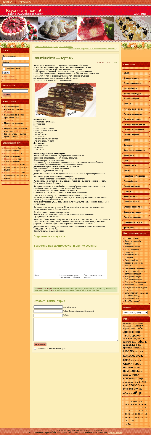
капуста (127, 342)
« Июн (128, 424)
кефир (126, 345)
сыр (126, 385)
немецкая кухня (90, 288)
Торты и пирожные (41, 290)
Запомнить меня (13, 69)
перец (137, 363)
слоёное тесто (129, 382)
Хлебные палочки (132, 247)
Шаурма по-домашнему (135, 268)
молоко (139, 351)
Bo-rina (114, 62)
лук (140, 348)
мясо (126, 359)
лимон (78, 290)
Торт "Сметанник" (132, 301)
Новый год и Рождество (106, 288)
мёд (132, 360)
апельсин (58, 290)
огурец (138, 360)
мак (144, 348)
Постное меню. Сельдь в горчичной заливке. (54, 47)
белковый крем (129, 326)
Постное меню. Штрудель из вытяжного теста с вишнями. (91, 49)
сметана (140, 381)
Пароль (5, 62)
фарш (142, 385)
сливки (134, 374)
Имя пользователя (10, 56)
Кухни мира (78, 288)
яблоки (127, 393)
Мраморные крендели (13, 123)
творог (134, 385)
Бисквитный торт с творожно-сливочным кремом (134, 263)
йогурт (136, 339)
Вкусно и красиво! (23, 10)
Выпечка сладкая (67, 288)
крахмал (71, 290)
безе (141, 324)
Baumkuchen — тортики (54, 58)
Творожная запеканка (134, 285)
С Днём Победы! (132, 238)
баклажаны (127, 324)
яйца (137, 392)
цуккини (127, 389)
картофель (139, 341)
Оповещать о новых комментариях (51, 353)
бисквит (56, 288)
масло (84, 290)
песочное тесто (134, 367)
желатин (128, 338)
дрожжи (136, 335)
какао (65, 290)
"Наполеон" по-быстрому (135, 282)
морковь (129, 356)
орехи (127, 363)
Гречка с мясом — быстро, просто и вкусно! (15, 167)
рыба (125, 375)
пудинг (141, 371)
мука (89, 290)
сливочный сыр (133, 378)
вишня (133, 329)
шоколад (95, 290)
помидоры (130, 370)
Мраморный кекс (132, 298)
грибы (139, 328)
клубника (135, 344)
